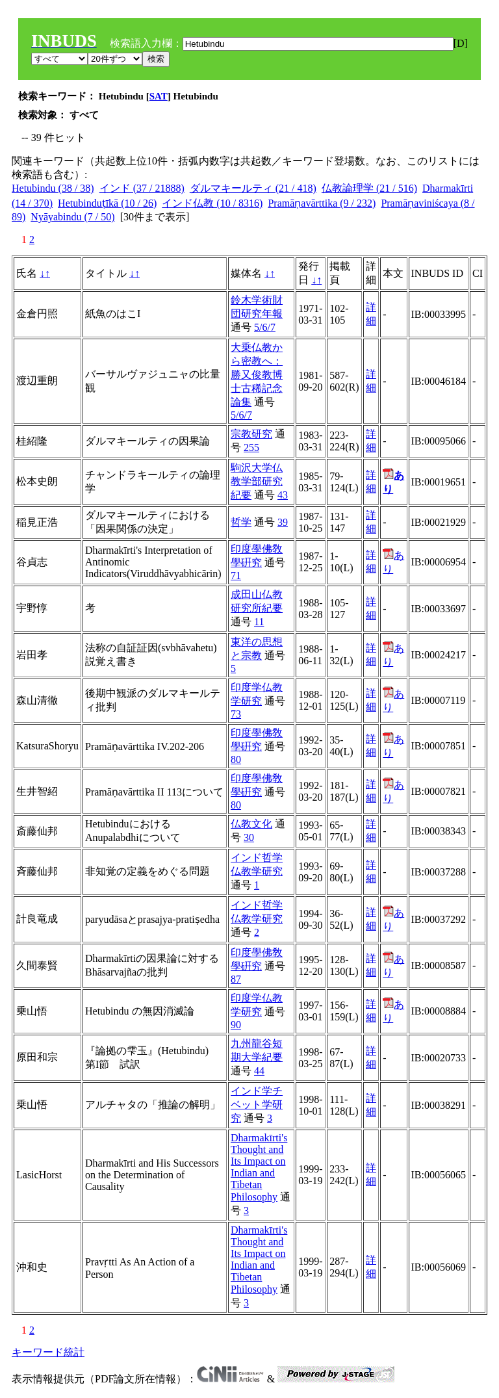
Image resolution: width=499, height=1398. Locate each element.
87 (236, 979)
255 (251, 447)
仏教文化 (251, 823)
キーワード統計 (48, 1352)
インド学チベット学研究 (257, 1104)
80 (236, 759)
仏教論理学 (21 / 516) (369, 188)
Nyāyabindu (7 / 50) (72, 216)
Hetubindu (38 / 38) (53, 188)
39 (282, 522)
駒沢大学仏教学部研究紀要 (257, 481)
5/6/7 (264, 327)
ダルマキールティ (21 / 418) (253, 188)
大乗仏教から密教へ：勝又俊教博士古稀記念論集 (257, 375)
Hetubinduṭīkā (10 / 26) (107, 203)
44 (259, 1070)
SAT (158, 96)
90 (236, 1024)
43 (282, 494)
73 (236, 713)
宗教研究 (251, 433)
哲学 (241, 522)
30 (249, 837)
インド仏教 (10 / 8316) (212, 203)
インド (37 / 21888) (142, 188)
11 (259, 621)
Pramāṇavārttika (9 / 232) (322, 203)
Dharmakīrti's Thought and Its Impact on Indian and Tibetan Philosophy (259, 1167)
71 (236, 575)
